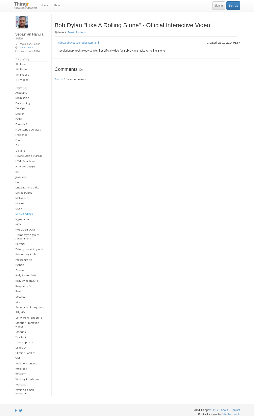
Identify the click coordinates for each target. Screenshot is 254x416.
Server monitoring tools (29, 307)
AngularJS (21, 92)
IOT (17, 171)
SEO (17, 302)
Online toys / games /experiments (27, 236)
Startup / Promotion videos (27, 324)
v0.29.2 (213, 410)
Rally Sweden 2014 (26, 280)
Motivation (21, 198)
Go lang (20, 150)
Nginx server (23, 219)
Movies (19, 203)
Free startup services (28, 129)
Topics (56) (21, 88)
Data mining (22, 103)
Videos (22, 80)
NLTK (18, 224)
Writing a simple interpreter (25, 391)
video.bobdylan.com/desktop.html (78, 42)
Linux (18, 182)
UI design (21, 347)
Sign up (233, 5)
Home (44, 5)
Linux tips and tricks (27, 187)
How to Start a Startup (28, 156)
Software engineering (28, 317)
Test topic (21, 337)
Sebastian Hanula (230, 414)
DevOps (20, 108)
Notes (21, 69)
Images (22, 74)
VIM (17, 358)
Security (20, 296)
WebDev (20, 374)
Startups (20, 332)
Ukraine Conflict (25, 353)
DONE (18, 119)
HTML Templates (25, 161)
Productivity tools (25, 254)
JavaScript (21, 177)
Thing (25, 5)
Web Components (26, 363)
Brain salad (22, 98)
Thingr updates (24, 342)
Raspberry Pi (23, 286)
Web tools (21, 369)
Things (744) (22, 59)
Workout (20, 384)
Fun (17, 140)
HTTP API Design (25, 166)
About (57, 5)
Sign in (218, 5)
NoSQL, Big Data (25, 229)
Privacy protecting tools (29, 249)
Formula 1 (21, 124)
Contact (235, 410)
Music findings (24, 214)
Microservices (23, 192)
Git (17, 145)
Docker (19, 113)
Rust (18, 291)
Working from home (27, 379)
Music (18, 208)
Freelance (21, 134)
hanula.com (26, 47)
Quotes (19, 270)
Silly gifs (20, 312)
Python (19, 265)
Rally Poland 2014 (26, 275)
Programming (23, 259)
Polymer (20, 244)
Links (20, 64)
